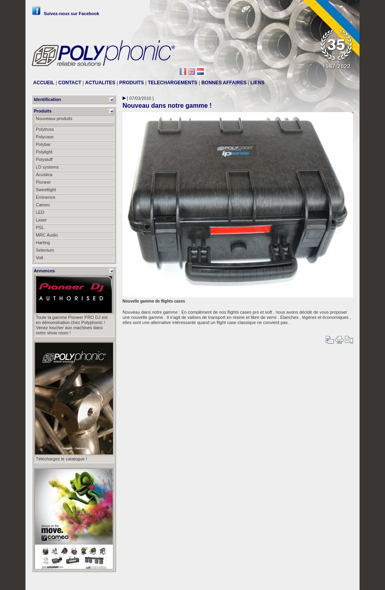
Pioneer (43, 182)
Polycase (45, 136)
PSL (40, 227)
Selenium (45, 250)
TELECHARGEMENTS (173, 82)
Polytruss (45, 129)
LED (40, 212)
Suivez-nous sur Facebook (65, 13)
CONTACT (69, 82)
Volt (39, 257)
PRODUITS (131, 82)
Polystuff (44, 159)
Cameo (43, 204)
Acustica (44, 174)
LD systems (47, 167)
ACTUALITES (100, 82)
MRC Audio (47, 235)
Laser (41, 219)
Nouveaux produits (54, 118)
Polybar (43, 144)
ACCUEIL (43, 82)
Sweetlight (46, 189)
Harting (43, 242)
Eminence (45, 197)
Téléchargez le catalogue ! (61, 458)
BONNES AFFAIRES (224, 82)
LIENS (257, 82)
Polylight (44, 151)
